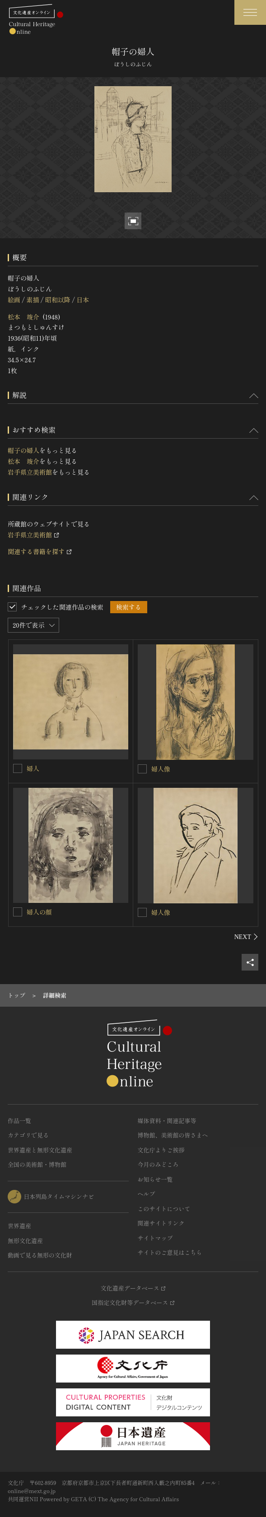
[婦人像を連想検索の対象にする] (142, 768)
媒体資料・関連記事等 (167, 1120)
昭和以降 (57, 299)
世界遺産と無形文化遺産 (40, 1150)
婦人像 (160, 768)
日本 (82, 299)
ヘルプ (146, 1193)
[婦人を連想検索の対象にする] (17, 768)
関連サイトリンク (161, 1223)
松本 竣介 (23, 316)
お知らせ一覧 (155, 1179)
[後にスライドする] (246, 937)
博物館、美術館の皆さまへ (173, 1135)
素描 (32, 299)
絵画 (14, 299)
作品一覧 (19, 1120)
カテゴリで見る (28, 1135)
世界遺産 (19, 1225)
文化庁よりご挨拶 (161, 1150)
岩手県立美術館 (30, 471)
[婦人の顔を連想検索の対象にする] (17, 911)
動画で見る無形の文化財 (40, 1255)
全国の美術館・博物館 (37, 1164)
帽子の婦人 (23, 450)
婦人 (33, 768)
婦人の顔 (39, 911)
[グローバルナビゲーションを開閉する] (250, 12)
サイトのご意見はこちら (170, 1252)
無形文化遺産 (25, 1240)
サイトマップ (155, 1238)
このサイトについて (164, 1208)
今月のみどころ (158, 1164)
